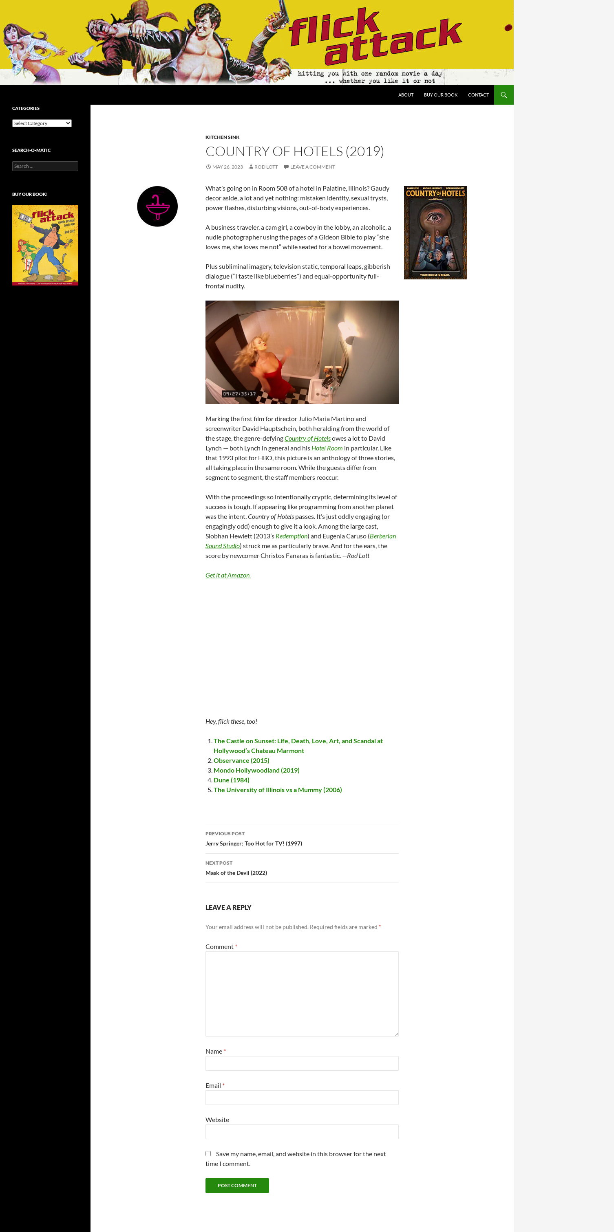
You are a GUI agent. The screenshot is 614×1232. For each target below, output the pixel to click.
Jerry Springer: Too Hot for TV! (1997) (302, 838)
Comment (221, 946)
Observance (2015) (241, 760)
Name (215, 1051)
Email (215, 1085)
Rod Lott (266, 167)
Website (217, 1119)
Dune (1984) (232, 780)
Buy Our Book (440, 94)
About (405, 94)
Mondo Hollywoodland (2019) (257, 770)
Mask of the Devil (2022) (302, 867)
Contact (478, 94)
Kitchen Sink (222, 137)
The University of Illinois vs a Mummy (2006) (278, 789)
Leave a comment (312, 167)
